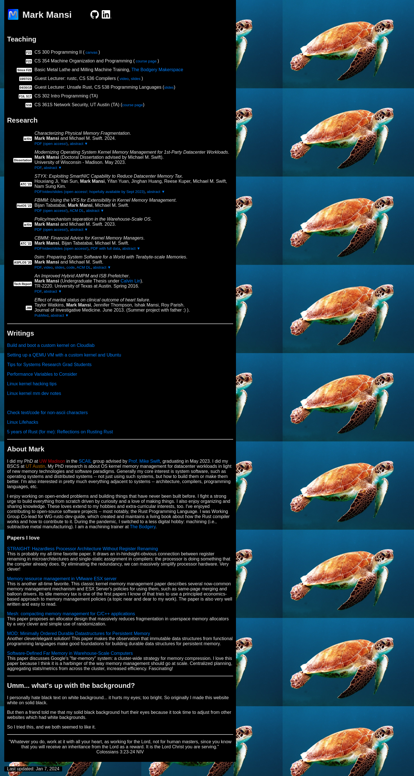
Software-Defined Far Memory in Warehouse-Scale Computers (70, 653)
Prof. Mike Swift (144, 461)
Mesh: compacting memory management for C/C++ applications (71, 613)
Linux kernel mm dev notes (34, 393)
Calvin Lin (130, 281)
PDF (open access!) (51, 144)
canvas (91, 52)
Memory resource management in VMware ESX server (62, 578)
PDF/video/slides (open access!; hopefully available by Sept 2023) (89, 192)
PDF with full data (105, 248)
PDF (38, 168)
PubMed (41, 315)
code (70, 267)
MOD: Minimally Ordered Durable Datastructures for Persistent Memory (78, 633)
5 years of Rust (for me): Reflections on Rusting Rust (60, 431)
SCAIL (85, 461)
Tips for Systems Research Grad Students (49, 364)
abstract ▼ (79, 144)
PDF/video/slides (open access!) (61, 248)
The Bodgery (142, 526)
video (124, 79)
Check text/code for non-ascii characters (47, 412)
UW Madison (52, 461)
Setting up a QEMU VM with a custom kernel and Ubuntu (64, 355)
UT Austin (35, 466)
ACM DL (77, 210)
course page (146, 61)
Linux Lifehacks (22, 422)
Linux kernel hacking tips (32, 383)
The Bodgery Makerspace (157, 69)
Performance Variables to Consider (42, 374)
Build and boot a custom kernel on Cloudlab (51, 345)
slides (135, 79)
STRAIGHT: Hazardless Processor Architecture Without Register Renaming (82, 548)
